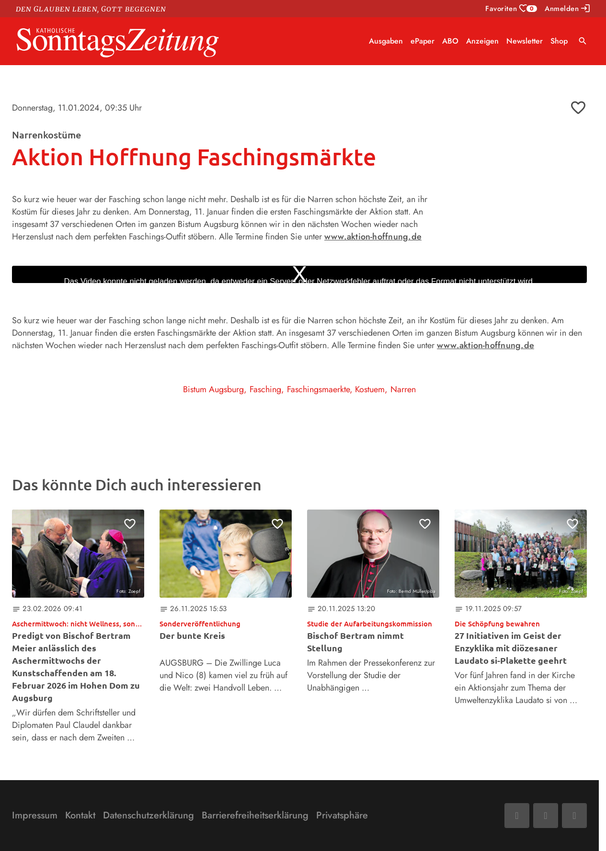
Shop (559, 40)
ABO (450, 40)
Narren (403, 389)
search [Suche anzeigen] (583, 41)
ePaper (422, 40)
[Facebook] (516, 815)
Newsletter (524, 40)
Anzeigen (482, 40)
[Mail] (545, 815)
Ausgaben (386, 40)
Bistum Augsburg (213, 389)
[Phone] (574, 815)
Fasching (265, 389)
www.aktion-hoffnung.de (373, 236)
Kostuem (370, 389)
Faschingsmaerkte (318, 389)
